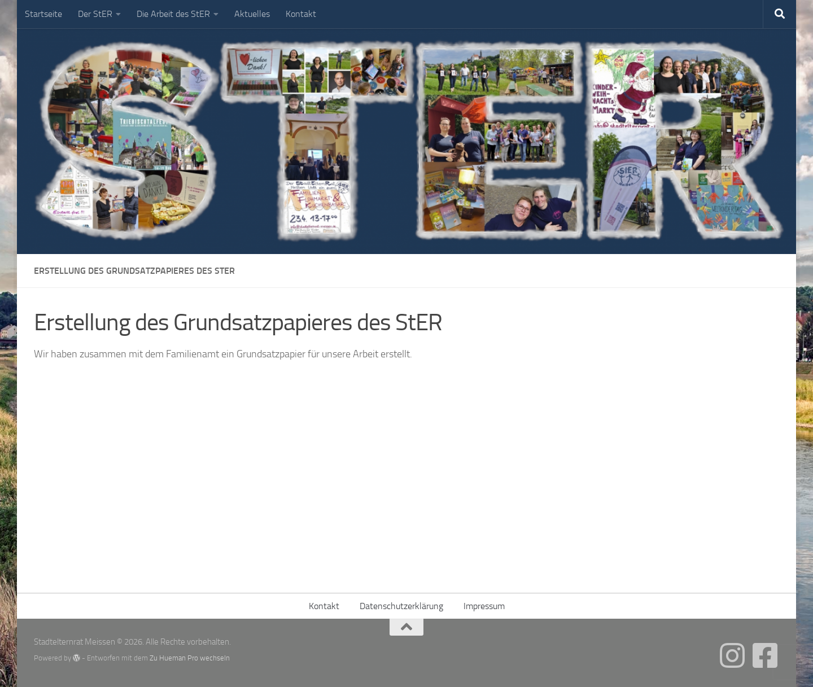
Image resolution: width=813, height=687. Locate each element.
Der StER (95, 13)
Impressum (484, 606)
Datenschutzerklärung (401, 606)
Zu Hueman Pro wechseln (190, 658)
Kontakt (301, 13)
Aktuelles (252, 13)
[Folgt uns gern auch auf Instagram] (732, 655)
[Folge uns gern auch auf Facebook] (765, 655)
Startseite (43, 13)
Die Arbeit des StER (173, 13)
